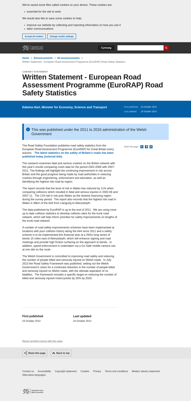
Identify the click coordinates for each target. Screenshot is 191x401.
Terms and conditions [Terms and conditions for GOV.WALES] (116, 371)
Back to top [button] (63, 353)
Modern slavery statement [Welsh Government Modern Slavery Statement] (146, 371)
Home (25, 58)
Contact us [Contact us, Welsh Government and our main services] (28, 371)
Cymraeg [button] (106, 47)
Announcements (43, 58)
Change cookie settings (62, 36)
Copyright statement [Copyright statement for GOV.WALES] (66, 371)
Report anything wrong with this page (42, 341)
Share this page (36, 353)
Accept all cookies (34, 36)
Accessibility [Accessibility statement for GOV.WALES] (44, 371)
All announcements (68, 58)
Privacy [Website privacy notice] (97, 371)
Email (151, 147)
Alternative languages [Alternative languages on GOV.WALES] (34, 375)
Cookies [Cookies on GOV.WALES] (85, 371)
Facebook (146, 147)
